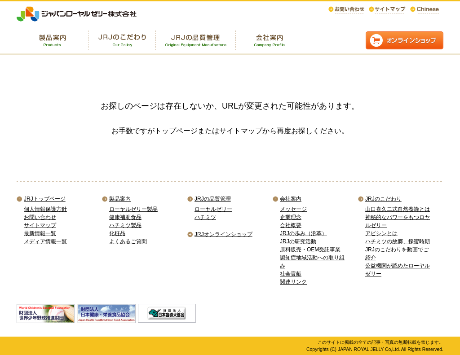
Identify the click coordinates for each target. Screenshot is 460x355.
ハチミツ (205, 217)
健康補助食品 (125, 217)
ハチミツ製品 (125, 225)
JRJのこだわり (383, 199)
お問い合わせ (40, 217)
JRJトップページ (45, 199)
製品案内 (120, 199)
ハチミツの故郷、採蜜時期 (397, 241)
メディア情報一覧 (45, 241)
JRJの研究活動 (298, 241)
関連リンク (293, 282)
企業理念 (290, 217)
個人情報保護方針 (45, 209)
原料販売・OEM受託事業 (310, 249)
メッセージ (293, 209)
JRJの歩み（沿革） (303, 233)
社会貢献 (290, 274)
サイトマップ (240, 131)
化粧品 (117, 233)
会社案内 (290, 199)
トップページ (176, 131)
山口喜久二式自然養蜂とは (397, 209)
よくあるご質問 (128, 241)
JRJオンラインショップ (223, 234)
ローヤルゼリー (213, 209)
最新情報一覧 (40, 233)
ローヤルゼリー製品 (133, 209)
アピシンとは (381, 233)
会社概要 (290, 225)
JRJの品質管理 (213, 199)
